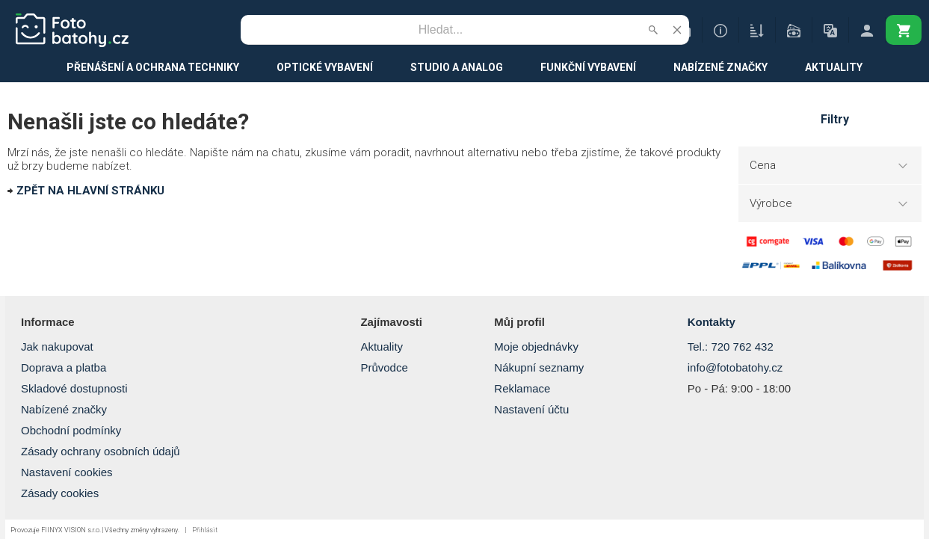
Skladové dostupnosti (74, 388)
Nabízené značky (64, 409)
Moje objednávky (536, 346)
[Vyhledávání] (441, 29)
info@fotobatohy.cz (735, 367)
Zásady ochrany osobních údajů (100, 451)
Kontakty (711, 321)
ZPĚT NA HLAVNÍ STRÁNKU (90, 190)
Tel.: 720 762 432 (731, 346)
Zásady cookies (60, 493)
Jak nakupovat (57, 346)
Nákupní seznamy (539, 367)
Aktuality (381, 346)
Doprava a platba (63, 367)
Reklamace (522, 388)
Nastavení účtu (531, 409)
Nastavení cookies (67, 472)
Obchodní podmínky (71, 430)
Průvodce (383, 367)
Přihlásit (204, 530)
